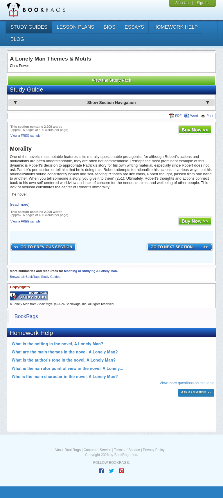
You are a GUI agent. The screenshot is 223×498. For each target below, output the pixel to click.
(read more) (20, 204)
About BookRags (68, 450)
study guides (28, 27)
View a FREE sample (25, 135)
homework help (175, 27)
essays (134, 27)
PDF (175, 115)
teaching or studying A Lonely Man (90, 271)
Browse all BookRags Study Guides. (35, 276)
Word (191, 115)
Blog (17, 39)
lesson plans (75, 27)
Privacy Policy (154, 450)
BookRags (26, 316)
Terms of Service (127, 450)
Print (207, 115)
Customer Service (97, 450)
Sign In (202, 3)
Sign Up (181, 3)
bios (110, 27)
